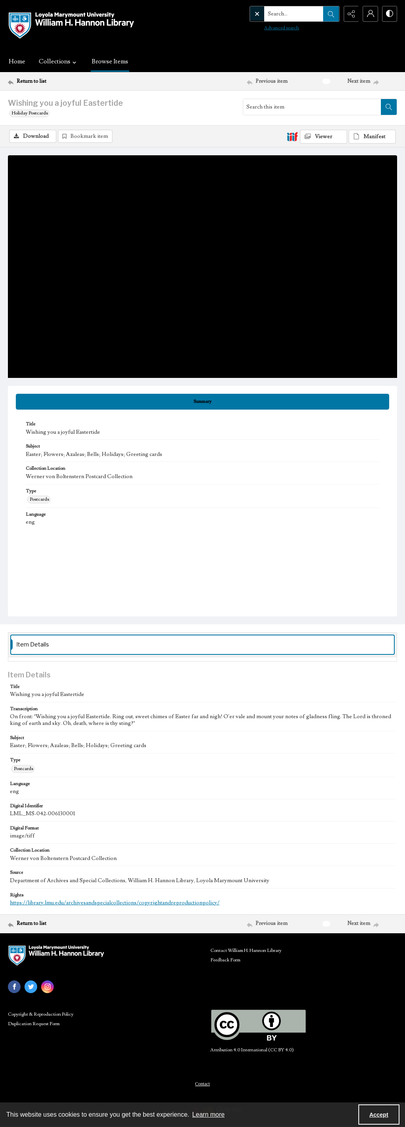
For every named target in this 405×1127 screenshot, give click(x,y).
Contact (202, 1084)
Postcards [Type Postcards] (39, 499)
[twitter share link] (31, 986)
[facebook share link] (14, 986)
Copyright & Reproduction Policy (41, 1014)
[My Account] (369, 13)
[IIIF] (292, 136)
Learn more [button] (208, 1114)
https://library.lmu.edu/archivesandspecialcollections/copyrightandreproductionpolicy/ (115, 902)
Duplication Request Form (34, 1024)
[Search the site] (277, 13)
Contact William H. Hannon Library (246, 950)
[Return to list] (61, 81)
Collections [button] (58, 61)
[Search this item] (312, 107)
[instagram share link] (47, 986)
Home (17, 61)
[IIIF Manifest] (372, 137)
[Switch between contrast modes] (389, 13)
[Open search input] (329, 13)
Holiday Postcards (30, 113)
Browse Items (110, 61)
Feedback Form (225, 960)
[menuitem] (202, 1083)
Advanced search (265, 28)
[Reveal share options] (349, 13)
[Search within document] (389, 107)
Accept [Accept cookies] (378, 1115)
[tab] (202, 401)
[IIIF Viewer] (323, 137)
